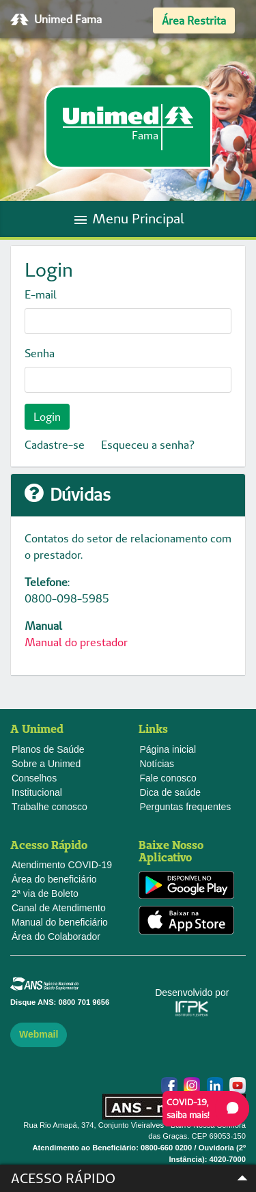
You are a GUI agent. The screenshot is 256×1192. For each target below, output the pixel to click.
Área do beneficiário (54, 879)
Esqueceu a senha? (148, 445)
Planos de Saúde (48, 749)
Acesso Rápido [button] (133, 1178)
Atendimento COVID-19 (62, 864)
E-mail (41, 294)
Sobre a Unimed (46, 763)
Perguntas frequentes (185, 806)
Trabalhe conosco (49, 806)
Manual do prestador (76, 642)
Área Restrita (194, 20)
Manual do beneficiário (60, 922)
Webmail (38, 1034)
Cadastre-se (55, 445)
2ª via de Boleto (45, 893)
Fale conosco (168, 778)
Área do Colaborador (56, 936)
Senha (40, 353)
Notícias (157, 763)
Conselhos (34, 778)
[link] (128, 127)
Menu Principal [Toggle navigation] (128, 219)
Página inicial (168, 749)
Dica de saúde (170, 792)
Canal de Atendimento (59, 907)
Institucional (37, 792)
